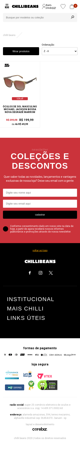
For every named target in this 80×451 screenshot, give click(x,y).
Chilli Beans (9, 35)
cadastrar (40, 214)
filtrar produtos (21, 51)
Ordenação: (48, 44)
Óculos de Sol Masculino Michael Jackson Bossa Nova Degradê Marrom (20, 109)
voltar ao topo (40, 250)
